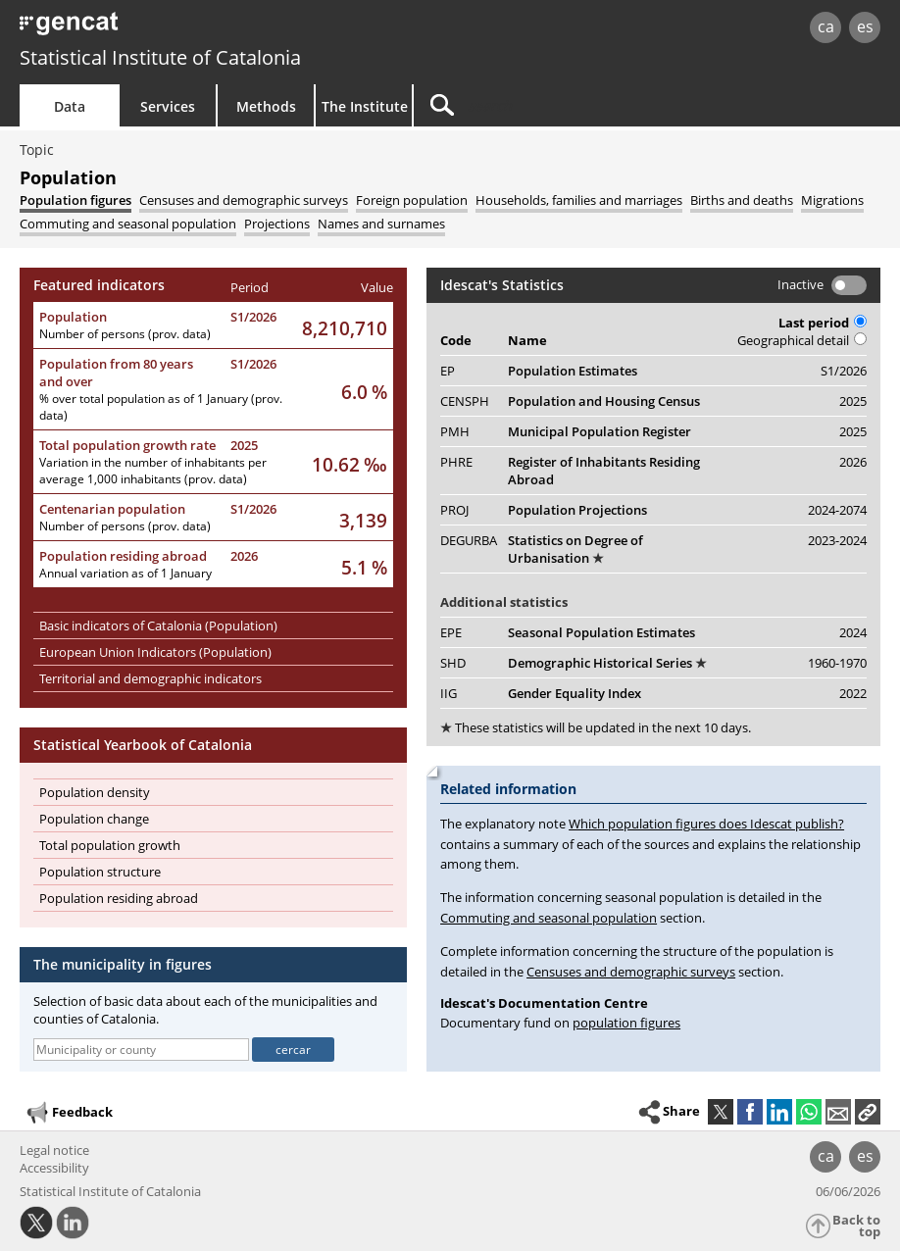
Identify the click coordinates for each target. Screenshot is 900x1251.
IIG (448, 693)
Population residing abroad (123, 556)
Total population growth (109, 845)
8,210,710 (344, 328)
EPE (451, 632)
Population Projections (577, 510)
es (865, 26)
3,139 (363, 520)
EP (447, 370)
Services (167, 106)
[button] (867, 1112)
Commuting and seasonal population (128, 223)
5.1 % (364, 567)
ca (826, 26)
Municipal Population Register (599, 431)
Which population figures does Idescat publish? (706, 823)
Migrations (832, 200)
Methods (266, 106)
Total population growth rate (127, 445)
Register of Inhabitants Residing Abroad (604, 470)
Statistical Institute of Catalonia (160, 57)
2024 (853, 632)
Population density (94, 792)
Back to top (856, 1226)
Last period (822, 322)
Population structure (100, 871)
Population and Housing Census (604, 401)
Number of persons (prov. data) (125, 333)
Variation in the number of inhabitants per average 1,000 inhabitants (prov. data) (153, 470)
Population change (94, 818)
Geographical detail (802, 340)
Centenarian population (112, 509)
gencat (192, 29)
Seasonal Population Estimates (601, 632)
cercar (293, 1049)
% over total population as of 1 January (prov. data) (160, 407)
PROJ (454, 510)
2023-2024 (837, 540)
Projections (277, 223)
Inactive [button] (800, 284)
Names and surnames (381, 223)
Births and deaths (741, 200)
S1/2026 (253, 316)
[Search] (580, 105)
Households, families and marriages (578, 200)
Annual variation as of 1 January (125, 573)
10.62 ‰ (349, 464)
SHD (453, 663)
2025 (244, 445)
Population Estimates (572, 370)
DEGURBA (468, 540)
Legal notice (54, 1150)
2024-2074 (837, 510)
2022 (853, 693)
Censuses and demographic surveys (243, 200)
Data (69, 106)
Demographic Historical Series (607, 663)
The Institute (365, 106)
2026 (244, 556)
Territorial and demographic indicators (150, 678)
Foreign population (412, 200)
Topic (37, 149)
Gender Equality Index (574, 693)
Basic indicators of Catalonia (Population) (158, 625)
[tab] (75, 200)
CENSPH (464, 401)
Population (73, 316)
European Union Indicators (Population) (155, 652)
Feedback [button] (69, 1113)
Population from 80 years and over (116, 372)
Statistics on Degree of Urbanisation (575, 549)
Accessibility (54, 1167)
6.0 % (364, 391)
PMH (455, 431)
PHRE (456, 462)
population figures (626, 1022)
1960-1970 (837, 663)
